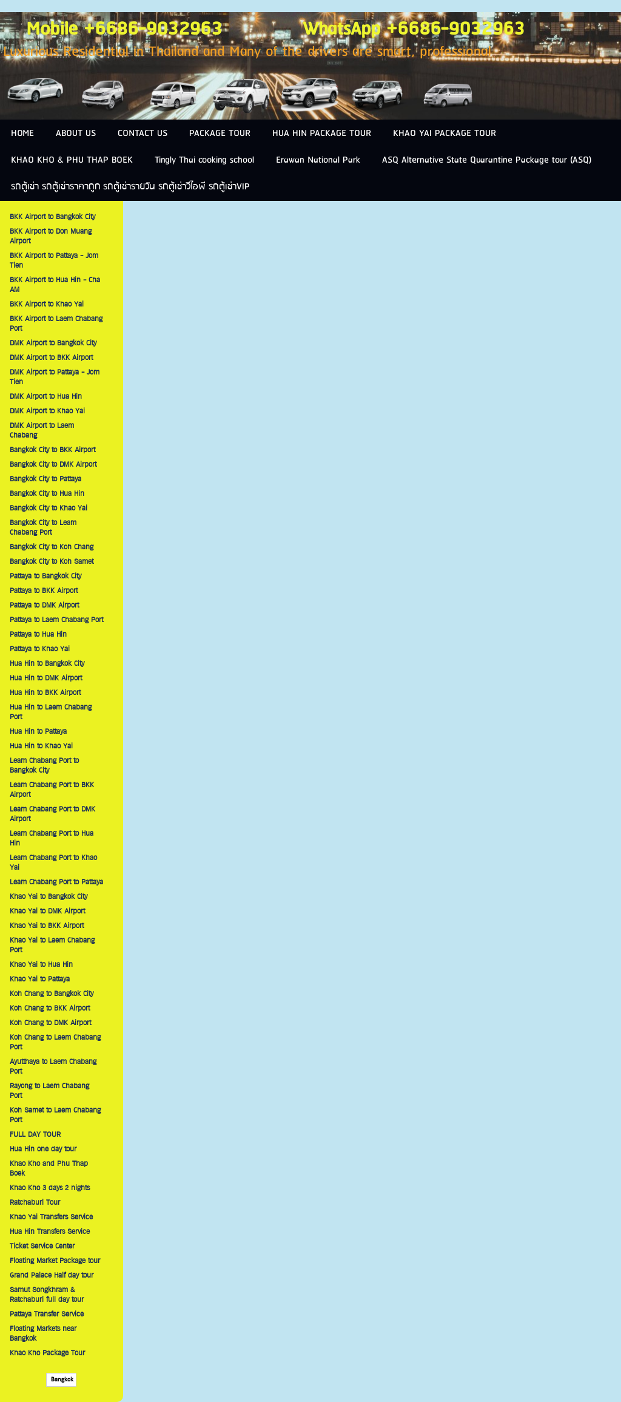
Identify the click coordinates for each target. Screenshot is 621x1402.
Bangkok (61, 1379)
